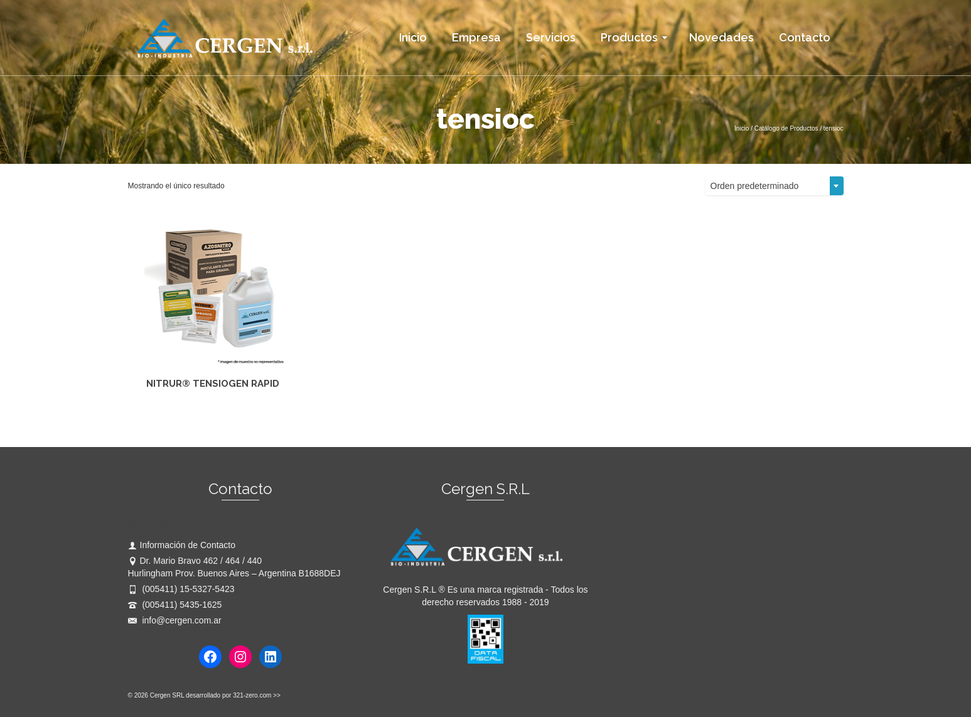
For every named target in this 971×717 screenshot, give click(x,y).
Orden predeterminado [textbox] (755, 186)
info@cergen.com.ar (175, 620)
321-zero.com (252, 695)
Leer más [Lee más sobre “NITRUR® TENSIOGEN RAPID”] (212, 413)
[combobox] (774, 185)
